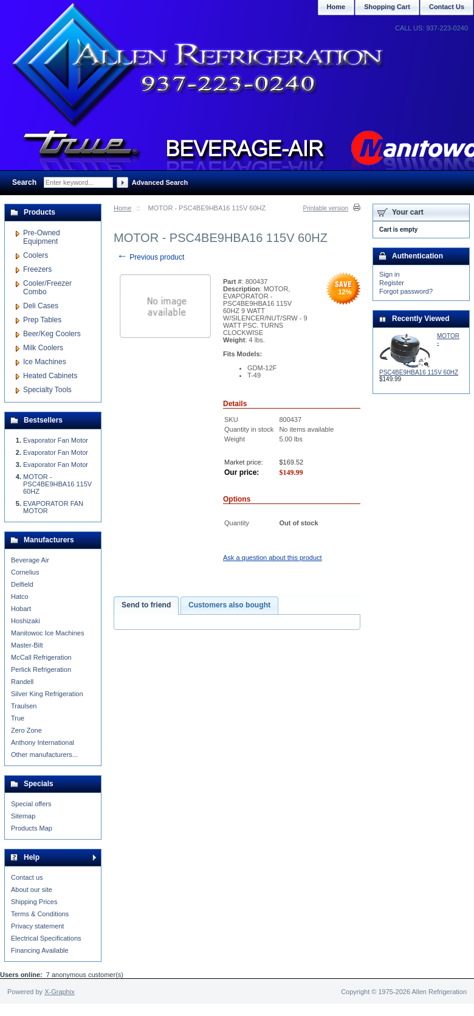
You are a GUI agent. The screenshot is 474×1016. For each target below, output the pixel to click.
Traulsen (23, 706)
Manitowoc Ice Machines (47, 633)
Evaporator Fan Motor (55, 440)
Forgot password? (406, 291)
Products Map (31, 828)
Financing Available (40, 950)
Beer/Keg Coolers (52, 334)
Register (391, 282)
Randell (22, 681)
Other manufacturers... (44, 754)
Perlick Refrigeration (41, 669)
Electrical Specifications (46, 938)
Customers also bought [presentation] (229, 605)
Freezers (37, 269)
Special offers (31, 803)
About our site (31, 889)
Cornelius (25, 572)
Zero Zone (26, 730)
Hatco (20, 596)
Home (122, 208)
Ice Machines (44, 362)
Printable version (325, 208)
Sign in (389, 274)
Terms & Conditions (40, 914)
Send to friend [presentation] (146, 605)
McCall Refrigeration (41, 657)
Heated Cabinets (50, 375)
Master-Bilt (27, 645)
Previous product (150, 257)
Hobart (21, 608)
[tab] (146, 605)
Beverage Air (30, 560)
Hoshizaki (25, 620)
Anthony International (42, 742)
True (17, 718)
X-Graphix (59, 991)
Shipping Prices (34, 901)
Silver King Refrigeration (47, 693)
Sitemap (23, 816)
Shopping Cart (387, 6)
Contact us (27, 877)
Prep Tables (42, 320)
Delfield (22, 584)
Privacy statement (37, 926)
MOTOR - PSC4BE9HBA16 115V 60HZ (57, 484)
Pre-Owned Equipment (41, 237)
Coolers (35, 255)
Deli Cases (40, 306)
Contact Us (446, 6)
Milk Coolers (43, 348)
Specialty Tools (47, 389)
